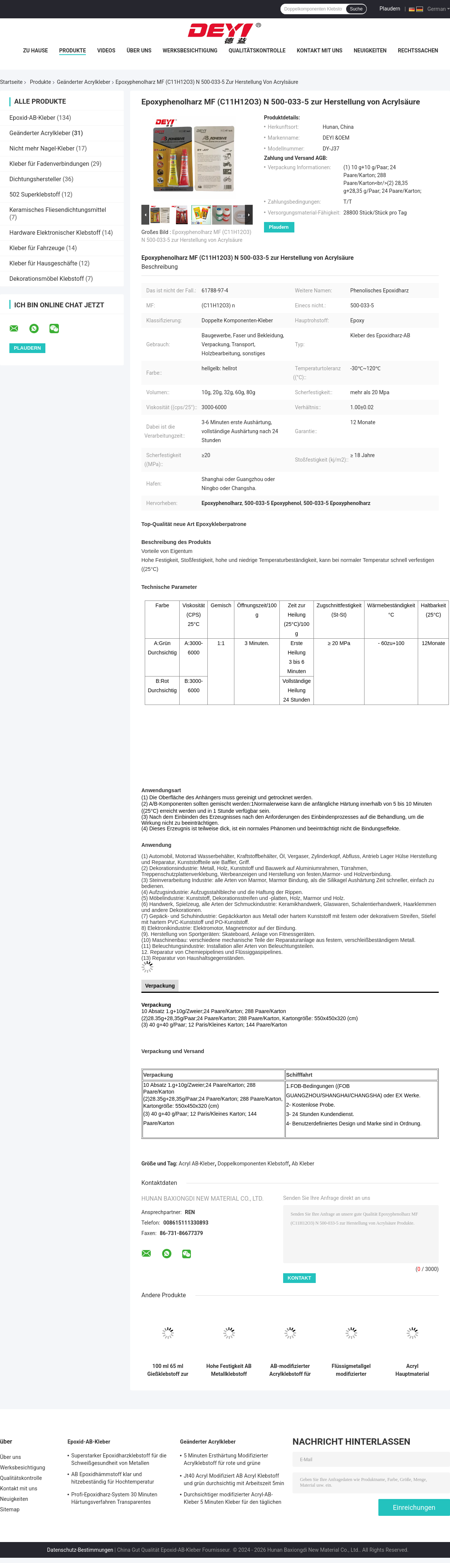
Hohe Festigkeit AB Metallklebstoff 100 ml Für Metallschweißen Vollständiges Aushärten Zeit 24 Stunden (229, 1370)
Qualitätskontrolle (257, 51)
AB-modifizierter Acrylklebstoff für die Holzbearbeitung (289, 1370)
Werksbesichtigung (190, 51)
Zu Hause (35, 51)
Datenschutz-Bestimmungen (80, 1550)
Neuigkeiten (370, 51)
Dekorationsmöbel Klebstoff (46, 278)
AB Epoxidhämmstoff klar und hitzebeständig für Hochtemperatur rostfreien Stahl (112, 1479)
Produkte (72, 51)
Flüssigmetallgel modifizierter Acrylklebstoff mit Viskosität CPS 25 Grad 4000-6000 (351, 1370)
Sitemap (10, 1509)
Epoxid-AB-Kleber (32, 117)
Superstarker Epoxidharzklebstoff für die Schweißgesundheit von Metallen (118, 1459)
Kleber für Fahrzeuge (36, 248)
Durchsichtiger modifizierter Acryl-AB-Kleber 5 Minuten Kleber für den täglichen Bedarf (232, 1499)
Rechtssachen (418, 51)
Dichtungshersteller (35, 179)
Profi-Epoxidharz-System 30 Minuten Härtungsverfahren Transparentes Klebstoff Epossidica (114, 1499)
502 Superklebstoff (34, 194)
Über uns (139, 51)
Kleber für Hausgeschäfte (43, 263)
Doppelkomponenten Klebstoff (253, 1164)
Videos (106, 51)
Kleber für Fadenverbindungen (49, 163)
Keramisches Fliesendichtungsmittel (57, 209)
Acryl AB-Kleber (197, 1164)
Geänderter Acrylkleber (83, 82)
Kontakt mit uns (319, 51)
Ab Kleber (303, 1164)
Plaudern (390, 9)
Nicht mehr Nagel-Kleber (42, 148)
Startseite (11, 82)
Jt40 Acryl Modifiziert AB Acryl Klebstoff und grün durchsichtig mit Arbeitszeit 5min (234, 1479)
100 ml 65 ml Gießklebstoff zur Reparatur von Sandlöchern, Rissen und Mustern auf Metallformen (168, 1370)
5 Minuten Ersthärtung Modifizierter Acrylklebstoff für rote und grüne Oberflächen (226, 1460)
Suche (356, 9)
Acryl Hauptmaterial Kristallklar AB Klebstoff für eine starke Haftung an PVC (412, 1370)
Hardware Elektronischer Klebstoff (54, 232)
